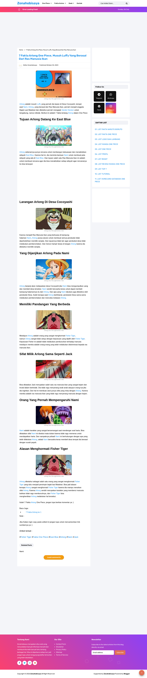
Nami (25, 107)
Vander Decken (68, 110)
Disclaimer (60, 647)
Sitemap (59, 652)
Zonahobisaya (109, 674)
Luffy (39, 104)
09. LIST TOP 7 (101, 169)
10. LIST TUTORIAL (102, 174)
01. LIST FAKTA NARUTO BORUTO (108, 129)
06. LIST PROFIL (101, 154)
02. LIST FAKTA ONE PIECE (106, 134)
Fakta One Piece (40, 537)
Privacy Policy (61, 650)
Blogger (127, 674)
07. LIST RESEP (101, 159)
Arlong (22, 104)
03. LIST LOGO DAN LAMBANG (107, 139)
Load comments (54, 557)
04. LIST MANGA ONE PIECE (106, 144)
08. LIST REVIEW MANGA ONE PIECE (110, 164)
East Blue (30, 155)
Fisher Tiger (70, 336)
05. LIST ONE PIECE (103, 149)
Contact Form (61, 644)
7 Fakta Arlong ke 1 (33, 512)
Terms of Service (62, 655)
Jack (76, 537)
